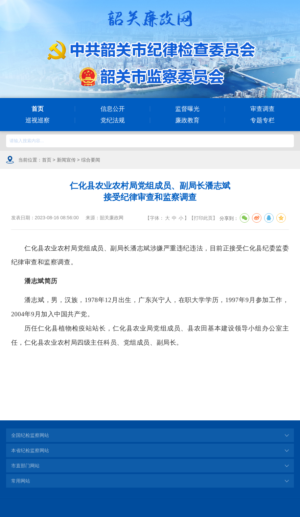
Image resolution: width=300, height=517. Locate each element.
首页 (37, 108)
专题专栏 (262, 120)
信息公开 (112, 108)
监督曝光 (187, 108)
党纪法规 (112, 120)
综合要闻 (90, 160)
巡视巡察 (37, 120)
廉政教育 (187, 120)
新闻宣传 (66, 160)
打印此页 (203, 218)
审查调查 (262, 108)
